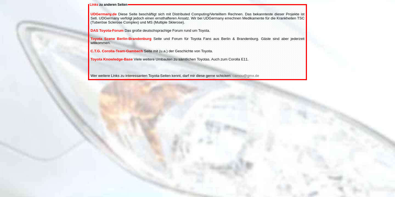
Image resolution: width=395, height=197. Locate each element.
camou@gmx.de (245, 76)
